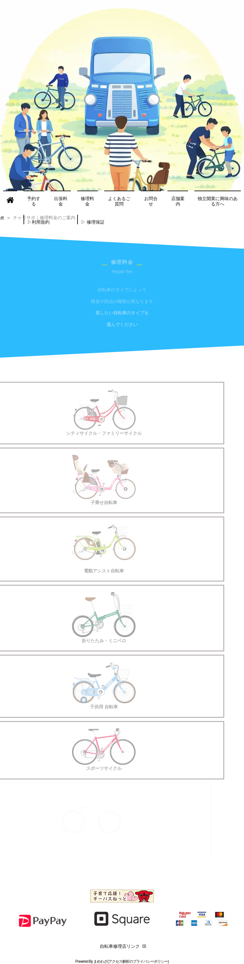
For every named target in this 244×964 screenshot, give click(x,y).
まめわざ (100, 961)
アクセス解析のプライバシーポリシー (138, 961)
